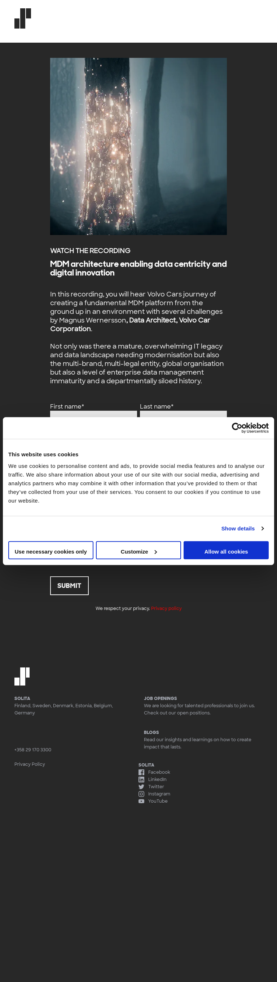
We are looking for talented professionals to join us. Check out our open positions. (199, 709)
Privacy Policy (29, 764)
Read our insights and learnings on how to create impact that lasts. (203, 739)
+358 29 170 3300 (32, 750)
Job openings (160, 698)
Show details (238, 528)
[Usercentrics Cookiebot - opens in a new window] (237, 428)
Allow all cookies (226, 551)
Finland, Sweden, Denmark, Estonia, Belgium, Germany (63, 709)
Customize (139, 551)
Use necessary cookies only (51, 551)
